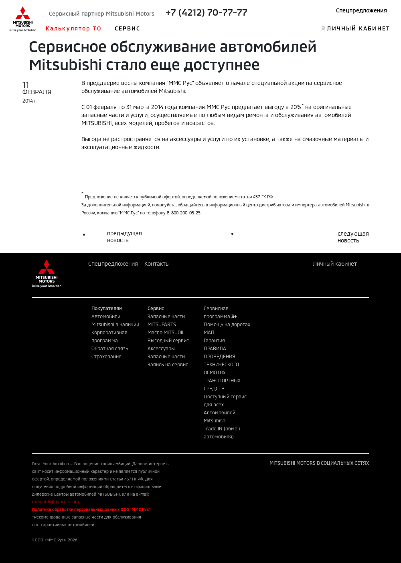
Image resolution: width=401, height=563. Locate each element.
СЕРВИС (128, 28)
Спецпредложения (361, 10)
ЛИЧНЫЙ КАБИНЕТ (358, 28)
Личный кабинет (335, 263)
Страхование (106, 356)
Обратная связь (109, 348)
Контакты (157, 263)
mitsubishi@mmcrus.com (55, 501)
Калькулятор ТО (73, 28)
